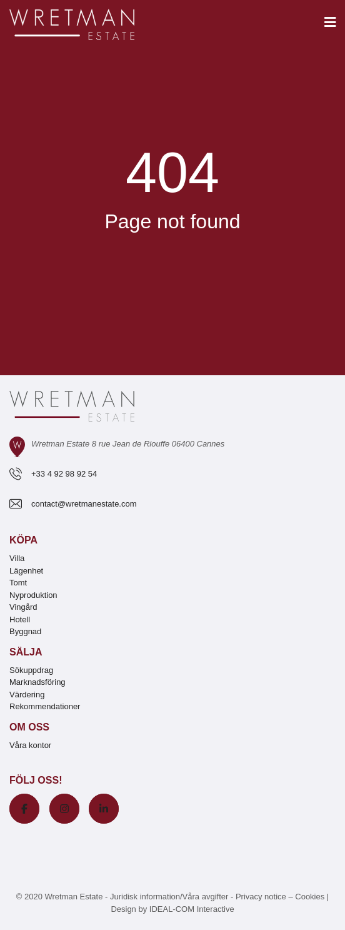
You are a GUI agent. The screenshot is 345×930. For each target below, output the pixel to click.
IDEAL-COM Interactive (191, 909)
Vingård (23, 607)
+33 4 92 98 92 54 (64, 473)
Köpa (23, 540)
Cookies (309, 896)
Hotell (19, 619)
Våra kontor (30, 745)
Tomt (18, 582)
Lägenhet (26, 570)
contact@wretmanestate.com (84, 503)
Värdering (26, 694)
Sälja (25, 652)
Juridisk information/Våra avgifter (170, 896)
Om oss (29, 727)
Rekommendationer (44, 706)
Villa (16, 558)
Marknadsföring (37, 682)
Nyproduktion (33, 595)
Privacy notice (261, 896)
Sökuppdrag (31, 670)
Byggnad (25, 631)
